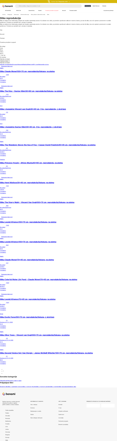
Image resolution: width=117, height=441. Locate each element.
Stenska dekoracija (24, 14)
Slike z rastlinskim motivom (15, 386)
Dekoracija (16, 14)
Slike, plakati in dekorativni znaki (38, 14)
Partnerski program (63, 421)
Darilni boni (61, 414)
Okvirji (5, 380)
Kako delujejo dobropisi (36, 417)
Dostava (32, 408)
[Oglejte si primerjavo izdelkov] (109, 6)
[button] (58, 84)
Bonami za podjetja (63, 424)
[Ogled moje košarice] (113, 6)
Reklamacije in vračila (35, 411)
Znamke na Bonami (63, 411)
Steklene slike (72, 386)
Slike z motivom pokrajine (43, 386)
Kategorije (9, 14)
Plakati (2, 380)
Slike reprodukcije (63, 386)
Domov (4, 14)
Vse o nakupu (33, 404)
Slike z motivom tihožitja (29, 386)
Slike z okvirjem (54, 386)
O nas (60, 408)
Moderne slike (4, 386)
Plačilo (32, 414)
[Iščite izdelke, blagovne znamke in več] (50, 6)
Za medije (61, 417)
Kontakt (60, 404)
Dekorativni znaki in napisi (14, 380)
